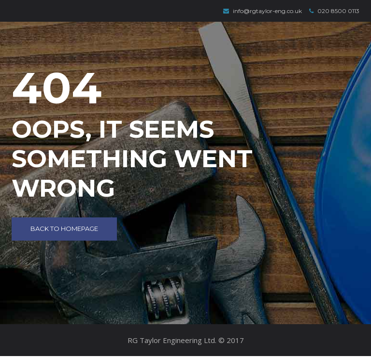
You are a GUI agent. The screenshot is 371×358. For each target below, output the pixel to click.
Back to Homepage (64, 228)
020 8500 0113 (334, 10)
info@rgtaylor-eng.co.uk (262, 10)
